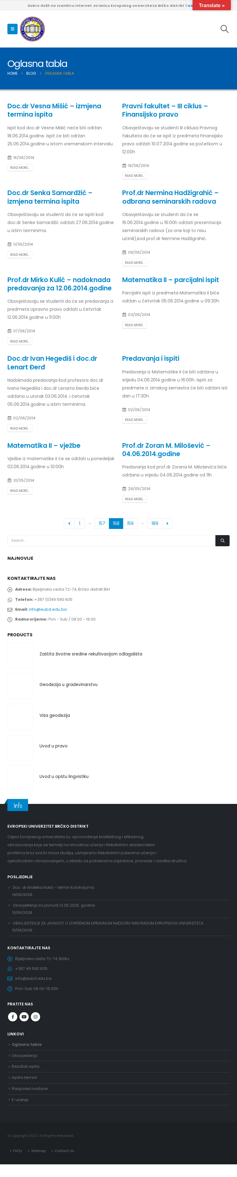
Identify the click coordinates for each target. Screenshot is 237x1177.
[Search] (222, 540)
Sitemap (39, 1163)
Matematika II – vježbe (44, 445)
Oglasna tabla (27, 1053)
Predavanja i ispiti (150, 358)
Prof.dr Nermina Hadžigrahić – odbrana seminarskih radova (170, 197)
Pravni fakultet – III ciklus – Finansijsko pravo (165, 110)
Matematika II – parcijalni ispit (170, 279)
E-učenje (21, 1111)
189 (155, 523)
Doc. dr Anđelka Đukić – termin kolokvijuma (55, 890)
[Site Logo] (32, 29)
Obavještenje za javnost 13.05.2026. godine (55, 910)
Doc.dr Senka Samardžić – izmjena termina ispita (50, 197)
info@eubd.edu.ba (48, 610)
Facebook (12, 1025)
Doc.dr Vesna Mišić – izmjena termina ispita (54, 110)
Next (167, 523)
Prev (69, 523)
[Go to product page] (20, 658)
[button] (12, 29)
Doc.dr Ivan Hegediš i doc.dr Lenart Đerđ (52, 362)
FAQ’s (18, 1163)
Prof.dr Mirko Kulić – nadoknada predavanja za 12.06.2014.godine (59, 284)
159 (130, 523)
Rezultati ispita (26, 1076)
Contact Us (65, 1163)
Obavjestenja (25, 1065)
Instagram (35, 1025)
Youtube (24, 1025)
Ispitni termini (25, 1088)
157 (102, 523)
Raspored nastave (30, 1100)
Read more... (20, 167)
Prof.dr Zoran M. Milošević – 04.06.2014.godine (166, 449)
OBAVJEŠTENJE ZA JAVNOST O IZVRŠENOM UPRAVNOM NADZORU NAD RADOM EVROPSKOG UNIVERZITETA (111, 928)
